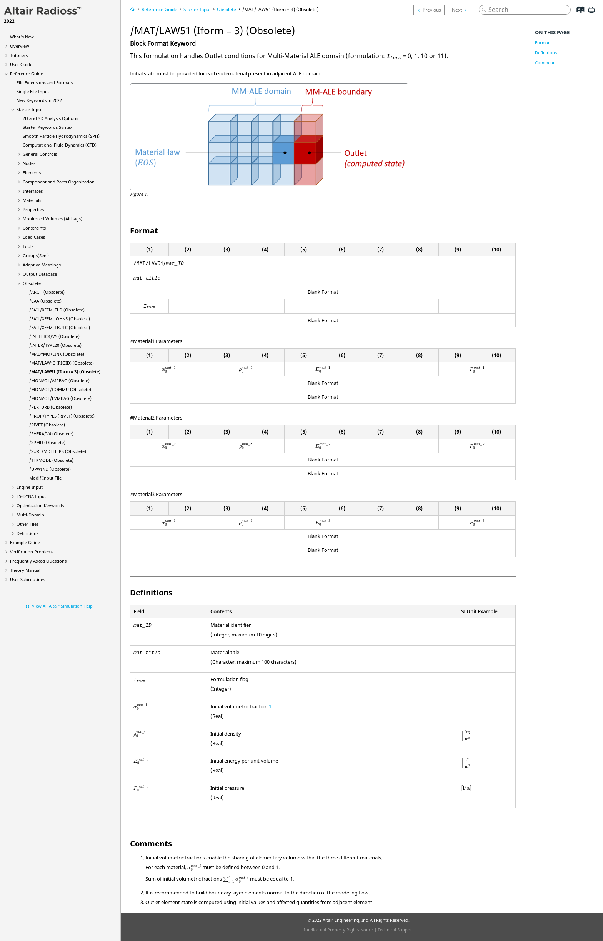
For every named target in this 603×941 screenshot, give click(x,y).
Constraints (34, 228)
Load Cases (34, 237)
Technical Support (396, 930)
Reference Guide (26, 74)
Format (542, 42)
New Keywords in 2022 (39, 100)
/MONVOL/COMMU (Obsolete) (60, 389)
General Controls (40, 154)
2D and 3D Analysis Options (50, 118)
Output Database (40, 274)
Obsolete (32, 283)
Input (31, 496)
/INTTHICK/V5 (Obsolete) (54, 336)
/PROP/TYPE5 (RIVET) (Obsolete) (62, 416)
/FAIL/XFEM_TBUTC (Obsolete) (59, 327)
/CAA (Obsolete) (45, 301)
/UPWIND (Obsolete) (50, 469)
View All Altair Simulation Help (62, 606)
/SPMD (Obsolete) (47, 442)
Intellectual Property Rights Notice (338, 930)
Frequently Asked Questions (38, 561)
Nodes (29, 163)
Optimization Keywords (40, 505)
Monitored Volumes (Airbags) (52, 219)
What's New (22, 37)
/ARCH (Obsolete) (47, 292)
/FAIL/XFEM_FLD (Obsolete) (57, 310)
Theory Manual (25, 570)
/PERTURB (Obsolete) (50, 407)
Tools (28, 246)
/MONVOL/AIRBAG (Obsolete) (59, 380)
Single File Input (33, 91)
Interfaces (33, 191)
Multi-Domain (30, 515)
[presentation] (169, 369)
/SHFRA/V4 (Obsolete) (51, 433)
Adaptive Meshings (42, 265)
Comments (545, 62)
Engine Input (30, 487)
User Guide (21, 64)
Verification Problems (31, 552)
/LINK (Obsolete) (56, 354)
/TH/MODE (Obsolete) (51, 460)
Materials (32, 200)
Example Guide (25, 542)
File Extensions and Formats (45, 82)
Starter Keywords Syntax (47, 127)
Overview (19, 46)
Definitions (27, 533)
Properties (33, 209)
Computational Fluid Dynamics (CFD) (60, 145)
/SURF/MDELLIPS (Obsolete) (57, 451)
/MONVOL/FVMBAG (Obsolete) (60, 398)
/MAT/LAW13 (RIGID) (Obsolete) (61, 363)
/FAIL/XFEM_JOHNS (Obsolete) (59, 318)
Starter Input (30, 109)
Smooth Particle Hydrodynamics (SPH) (61, 136)
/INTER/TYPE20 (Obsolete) (55, 345)
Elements (32, 172)
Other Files (27, 524)
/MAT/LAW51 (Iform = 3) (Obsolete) (64, 372)
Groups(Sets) (36, 255)
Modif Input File (45, 478)
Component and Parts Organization (59, 182)
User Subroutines (27, 579)
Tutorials (19, 55)
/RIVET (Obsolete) (47, 425)
